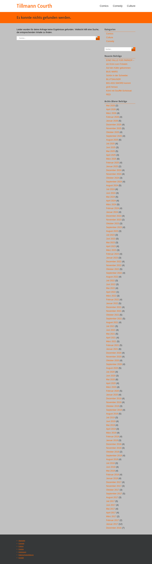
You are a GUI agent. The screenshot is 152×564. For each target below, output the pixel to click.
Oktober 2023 (112, 223)
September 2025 (114, 136)
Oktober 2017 (112, 490)
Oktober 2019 (112, 406)
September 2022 (114, 273)
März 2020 (111, 387)
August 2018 (112, 459)
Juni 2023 (110, 239)
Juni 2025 (110, 147)
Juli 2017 (110, 501)
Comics (104, 5)
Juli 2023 (110, 235)
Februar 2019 (112, 436)
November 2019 (113, 402)
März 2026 (111, 113)
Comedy (118, 5)
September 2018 (114, 455)
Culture (131, 5)
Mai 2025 (110, 151)
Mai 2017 (110, 509)
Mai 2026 (110, 105)
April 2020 (111, 383)
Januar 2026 (112, 121)
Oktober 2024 (112, 178)
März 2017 (111, 516)
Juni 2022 (110, 284)
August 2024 (112, 185)
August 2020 (112, 368)
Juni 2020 (110, 375)
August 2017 (112, 497)
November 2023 (113, 220)
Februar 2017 (112, 520)
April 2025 (111, 155)
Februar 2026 (112, 117)
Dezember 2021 (113, 307)
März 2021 (111, 341)
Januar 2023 (112, 258)
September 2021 (114, 318)
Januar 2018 (112, 478)
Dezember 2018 (113, 444)
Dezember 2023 (113, 216)
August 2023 (112, 231)
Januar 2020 (112, 395)
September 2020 (114, 364)
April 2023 (111, 246)
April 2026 (111, 109)
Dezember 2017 (113, 482)
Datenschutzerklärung (26, 555)
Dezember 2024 (113, 170)
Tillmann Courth (34, 6)
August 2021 (112, 322)
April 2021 (111, 337)
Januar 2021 (112, 349)
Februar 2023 (112, 254)
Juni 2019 (110, 421)
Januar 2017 (112, 524)
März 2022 (111, 296)
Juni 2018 (110, 467)
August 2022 (112, 277)
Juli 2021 (110, 326)
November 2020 (113, 356)
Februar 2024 (112, 208)
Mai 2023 (110, 242)
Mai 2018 (110, 471)
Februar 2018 (112, 474)
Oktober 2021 (112, 315)
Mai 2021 (110, 334)
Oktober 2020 (112, 360)
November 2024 (113, 174)
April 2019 (111, 429)
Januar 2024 (112, 212)
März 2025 (111, 159)
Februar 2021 (112, 345)
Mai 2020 (110, 379)
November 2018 (113, 448)
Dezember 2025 (113, 124)
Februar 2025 (112, 162)
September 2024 (114, 181)
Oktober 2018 (112, 452)
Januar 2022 (112, 303)
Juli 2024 (110, 189)
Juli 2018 (110, 463)
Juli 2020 (110, 372)
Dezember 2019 (113, 398)
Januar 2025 (112, 166)
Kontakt (21, 558)
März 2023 (111, 250)
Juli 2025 (110, 143)
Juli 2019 (110, 417)
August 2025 (112, 140)
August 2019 (112, 414)
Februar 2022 (112, 299)
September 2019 (114, 410)
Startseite (22, 541)
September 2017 (114, 493)
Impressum (22, 552)
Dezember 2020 (113, 353)
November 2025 (113, 128)
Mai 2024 (110, 197)
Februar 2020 (112, 391)
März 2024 (111, 204)
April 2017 (111, 512)
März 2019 (111, 433)
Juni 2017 (110, 505)
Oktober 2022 (112, 269)
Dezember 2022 (113, 261)
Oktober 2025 (112, 132)
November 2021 (113, 311)
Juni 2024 (110, 193)
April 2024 (111, 200)
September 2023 (114, 227)
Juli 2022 (110, 280)
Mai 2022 (110, 288)
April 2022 (111, 292)
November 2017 (113, 486)
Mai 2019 (110, 425)
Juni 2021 (110, 330)
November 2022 (113, 265)
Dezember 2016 (113, 528)
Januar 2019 (112, 440)
